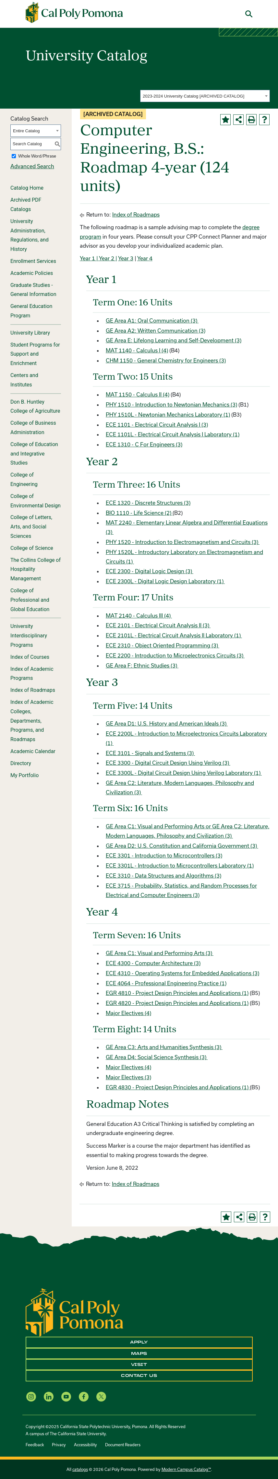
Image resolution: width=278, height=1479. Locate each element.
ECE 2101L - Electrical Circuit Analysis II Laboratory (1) (174, 635)
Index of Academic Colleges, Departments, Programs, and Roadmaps (32, 720)
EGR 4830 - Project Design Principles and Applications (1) (178, 1087)
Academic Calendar (32, 751)
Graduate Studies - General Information (33, 290)
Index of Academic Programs (32, 673)
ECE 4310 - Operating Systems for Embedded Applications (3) (182, 973)
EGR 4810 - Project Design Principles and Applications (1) (177, 993)
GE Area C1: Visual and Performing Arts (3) (159, 953)
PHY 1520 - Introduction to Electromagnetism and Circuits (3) (183, 542)
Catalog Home (26, 188)
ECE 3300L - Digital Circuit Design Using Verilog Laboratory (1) (184, 773)
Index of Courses (29, 657)
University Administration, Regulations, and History (29, 235)
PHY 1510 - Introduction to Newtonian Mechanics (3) (171, 404)
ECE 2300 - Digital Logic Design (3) (149, 571)
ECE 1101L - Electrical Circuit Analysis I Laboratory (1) (172, 434)
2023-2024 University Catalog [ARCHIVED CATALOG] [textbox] (193, 96)
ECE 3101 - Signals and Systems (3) (150, 753)
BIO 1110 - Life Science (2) (139, 513)
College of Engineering (24, 479)
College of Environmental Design (35, 501)
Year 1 (87, 258)
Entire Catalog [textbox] (26, 130)
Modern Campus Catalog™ (186, 1469)
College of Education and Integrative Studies (34, 453)
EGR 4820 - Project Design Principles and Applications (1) (177, 1003)
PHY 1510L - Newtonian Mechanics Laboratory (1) (168, 414)
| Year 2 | (106, 258)
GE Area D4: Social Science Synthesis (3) (157, 1057)
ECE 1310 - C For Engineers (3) (144, 444)
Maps (139, 1353)
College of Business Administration (33, 427)
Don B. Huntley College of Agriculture (35, 406)
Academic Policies (31, 273)
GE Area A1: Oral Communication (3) (152, 320)
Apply (139, 1342)
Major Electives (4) (128, 1013)
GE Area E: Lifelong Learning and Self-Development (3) (173, 340)
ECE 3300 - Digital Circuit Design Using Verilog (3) (168, 763)
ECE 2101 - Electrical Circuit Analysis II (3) (158, 625)
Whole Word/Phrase (37, 156)
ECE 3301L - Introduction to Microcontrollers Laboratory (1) (180, 865)
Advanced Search (32, 166)
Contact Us (139, 1375)
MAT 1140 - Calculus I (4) (137, 350)
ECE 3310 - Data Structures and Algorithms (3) (163, 875)
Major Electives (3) (128, 1077)
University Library (30, 333)
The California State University (78, 1433)
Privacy (59, 1444)
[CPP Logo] (74, 1312)
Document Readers (122, 1444)
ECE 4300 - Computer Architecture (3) (153, 963)
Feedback (35, 1444)
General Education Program (31, 311)
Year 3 (125, 258)
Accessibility (85, 1444)
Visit (139, 1364)
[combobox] (205, 96)
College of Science (31, 548)
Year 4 (144, 258)
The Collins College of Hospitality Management (35, 569)
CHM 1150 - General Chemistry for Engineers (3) (166, 360)
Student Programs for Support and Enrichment (35, 354)
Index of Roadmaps (32, 690)
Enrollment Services (33, 261)
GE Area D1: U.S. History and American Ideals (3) (167, 723)
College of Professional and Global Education (29, 599)
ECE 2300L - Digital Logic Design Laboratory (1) (165, 581)
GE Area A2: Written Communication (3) (155, 330)
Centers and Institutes (24, 380)
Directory (20, 763)
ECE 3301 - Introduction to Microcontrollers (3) (164, 855)
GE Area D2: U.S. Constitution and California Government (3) (182, 846)
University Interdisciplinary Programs (28, 635)
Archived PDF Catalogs (25, 204)
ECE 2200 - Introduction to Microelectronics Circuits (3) (175, 655)
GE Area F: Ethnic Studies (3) (142, 665)
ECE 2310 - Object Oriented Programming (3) (162, 645)
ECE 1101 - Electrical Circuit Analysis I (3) (157, 424)
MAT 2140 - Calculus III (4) (139, 615)
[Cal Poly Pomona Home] (74, 12)
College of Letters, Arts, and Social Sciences (31, 526)
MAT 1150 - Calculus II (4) (137, 394)
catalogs (80, 1469)
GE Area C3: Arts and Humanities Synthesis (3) (164, 1047)
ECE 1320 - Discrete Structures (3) (148, 503)
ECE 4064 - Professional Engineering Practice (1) (166, 983)
